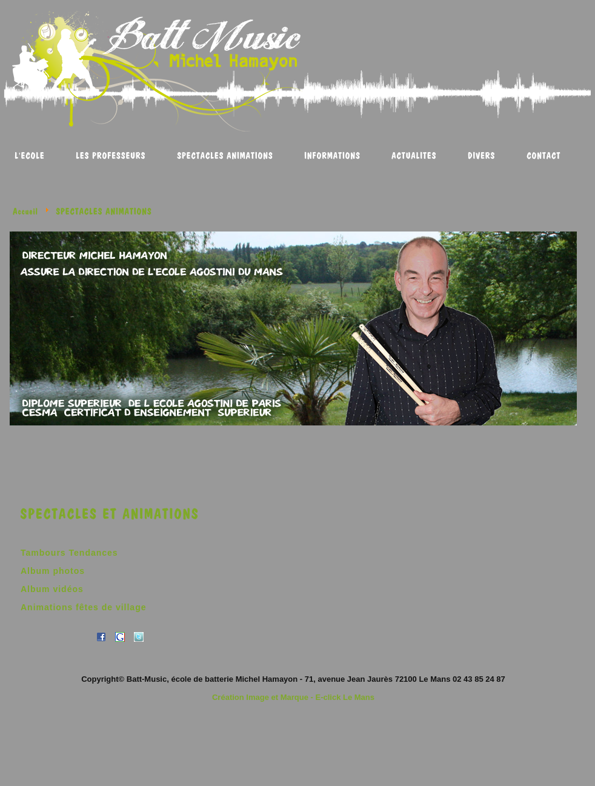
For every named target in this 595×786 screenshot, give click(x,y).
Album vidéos (52, 589)
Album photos (53, 571)
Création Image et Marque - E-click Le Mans (293, 697)
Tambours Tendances (69, 553)
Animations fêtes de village (84, 607)
